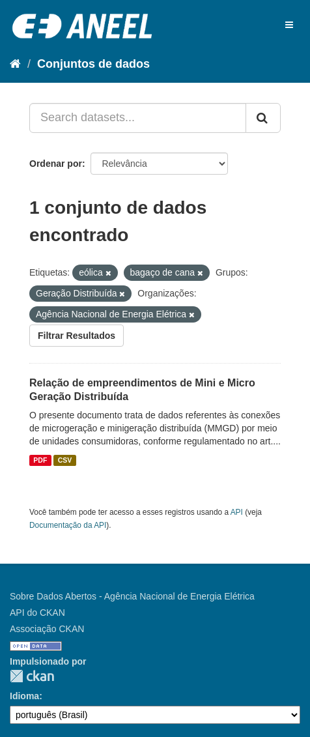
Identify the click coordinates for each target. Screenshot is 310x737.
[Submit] (263, 118)
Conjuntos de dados (93, 63)
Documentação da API (67, 525)
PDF (40, 460)
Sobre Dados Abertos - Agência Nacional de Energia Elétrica (132, 596)
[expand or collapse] (289, 25)
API (237, 512)
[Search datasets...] (137, 118)
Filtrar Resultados (76, 335)
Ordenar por (55, 163)
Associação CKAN (47, 629)
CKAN (32, 676)
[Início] (15, 63)
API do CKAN (37, 612)
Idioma (24, 696)
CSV (65, 460)
